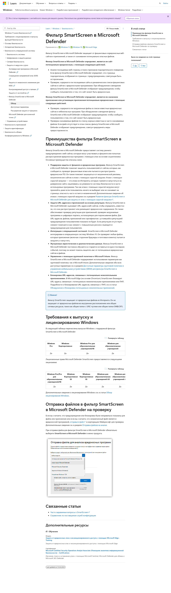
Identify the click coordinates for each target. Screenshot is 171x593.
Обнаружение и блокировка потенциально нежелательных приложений (82, 287)
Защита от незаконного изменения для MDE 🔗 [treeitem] (24, 84)
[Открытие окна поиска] (159, 3)
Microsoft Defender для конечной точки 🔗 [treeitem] (22, 116)
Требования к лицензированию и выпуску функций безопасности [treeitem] (21, 38)
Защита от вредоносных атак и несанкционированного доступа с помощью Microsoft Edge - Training (83, 539)
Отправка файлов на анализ (94, 425)
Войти (165, 3)
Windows (55, 28)
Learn (48, 28)
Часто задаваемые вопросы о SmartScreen (69, 512)
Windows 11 (65, 47)
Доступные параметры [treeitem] (20, 107)
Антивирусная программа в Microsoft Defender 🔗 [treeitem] (23, 70)
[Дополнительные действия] (123, 29)
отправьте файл (77, 422)
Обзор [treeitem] (13, 103)
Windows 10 (77, 47)
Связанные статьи (139, 49)
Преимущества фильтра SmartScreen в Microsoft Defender (147, 34)
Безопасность (67, 28)
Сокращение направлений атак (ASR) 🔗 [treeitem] (23, 77)
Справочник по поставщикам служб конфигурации (73, 515)
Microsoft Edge (91, 47)
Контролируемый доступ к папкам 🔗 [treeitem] (24, 89)
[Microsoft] (4, 3)
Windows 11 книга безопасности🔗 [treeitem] (18, 33)
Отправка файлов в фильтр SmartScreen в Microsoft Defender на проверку (148, 45)
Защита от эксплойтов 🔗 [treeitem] (19, 93)
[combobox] (21, 28)
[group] (85, 380)
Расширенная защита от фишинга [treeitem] (24, 110)
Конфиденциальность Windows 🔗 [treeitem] (18, 135)
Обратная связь (132, 18)
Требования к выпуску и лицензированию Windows (148, 39)
